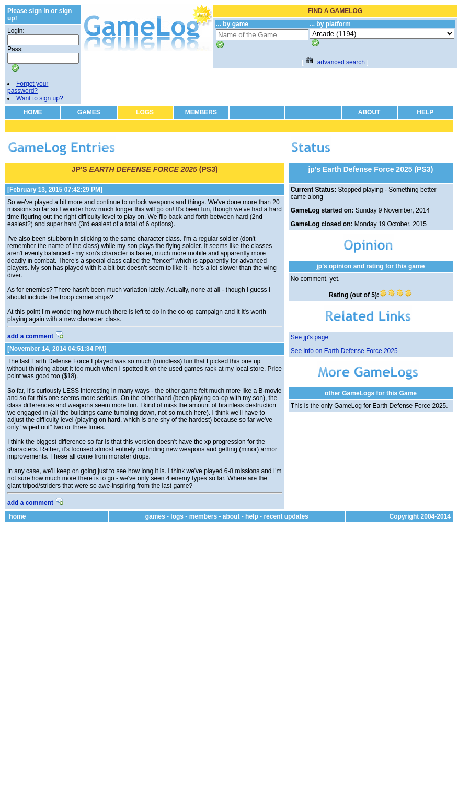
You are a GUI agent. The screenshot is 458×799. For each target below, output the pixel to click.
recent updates (286, 516)
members (203, 516)
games (155, 516)
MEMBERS (201, 112)
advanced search (341, 62)
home (17, 516)
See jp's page (309, 337)
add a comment (35, 336)
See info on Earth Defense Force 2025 (344, 351)
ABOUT (369, 112)
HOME (33, 112)
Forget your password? (27, 87)
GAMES (88, 112)
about (231, 516)
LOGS (145, 112)
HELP (425, 112)
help (251, 516)
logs (177, 516)
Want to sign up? (39, 98)
